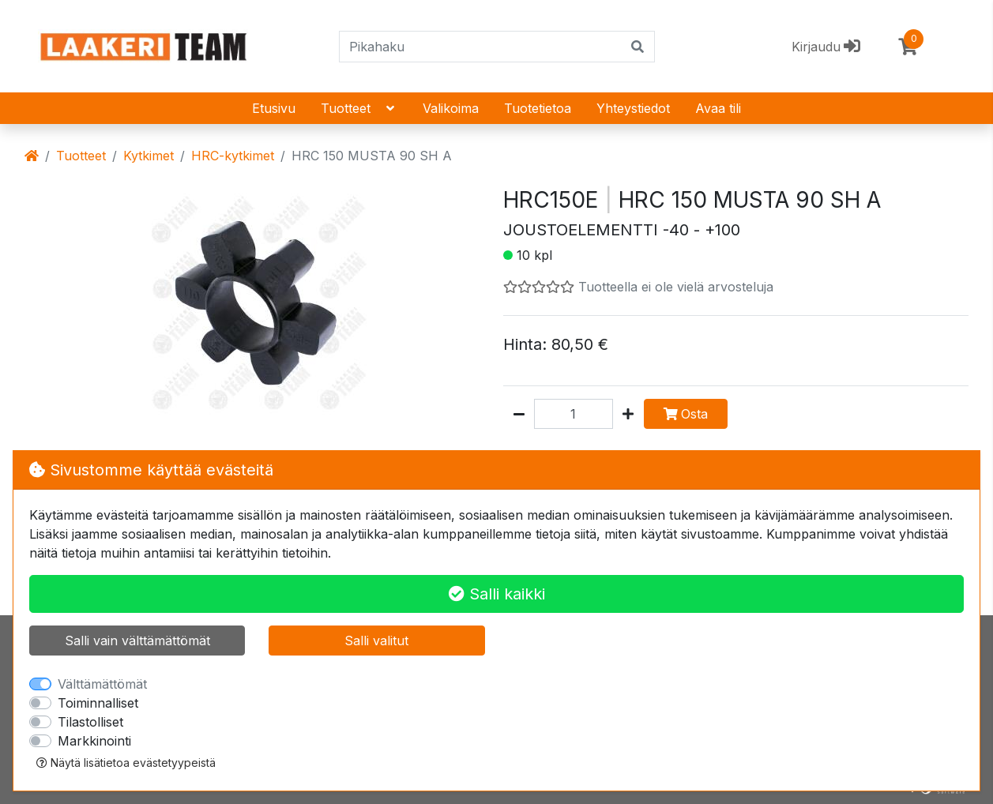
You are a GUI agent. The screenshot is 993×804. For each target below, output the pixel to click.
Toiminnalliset (98, 703)
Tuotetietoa (537, 108)
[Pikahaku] (481, 47)
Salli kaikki (497, 593)
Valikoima (451, 108)
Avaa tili (718, 108)
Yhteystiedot (633, 108)
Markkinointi (94, 741)
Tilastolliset (90, 722)
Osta (686, 414)
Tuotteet (359, 108)
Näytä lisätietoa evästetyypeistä (126, 762)
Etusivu (273, 108)
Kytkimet (148, 155)
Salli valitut (376, 640)
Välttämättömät (102, 684)
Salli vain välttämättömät (137, 640)
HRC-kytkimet (232, 155)
